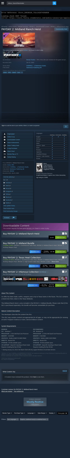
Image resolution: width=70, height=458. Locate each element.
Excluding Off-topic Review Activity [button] (32, 423)
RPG (9, 73)
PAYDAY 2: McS (45, 263)
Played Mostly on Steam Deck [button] (10, 426)
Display (51, 417)
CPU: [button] (38, 426)
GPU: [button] (44, 426)
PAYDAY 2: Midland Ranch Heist (47, 246)
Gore (19, 73)
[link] (48, 253)
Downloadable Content (42, 28)
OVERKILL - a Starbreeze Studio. (36, 67)
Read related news (9, 209)
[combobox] (30, 3)
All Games (4, 28)
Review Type (6, 417)
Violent (14, 73)
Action (5, 73)
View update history (9, 207)
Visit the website (9, 178)
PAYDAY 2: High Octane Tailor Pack (29, 263)
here (34, 378)
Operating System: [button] (27, 426)
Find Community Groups (11, 212)
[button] (61, 238)
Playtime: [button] (48, 423)
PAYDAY (12, 172)
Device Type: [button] (53, 426)
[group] (35, 425)
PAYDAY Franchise (23, 28)
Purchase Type (18, 417)
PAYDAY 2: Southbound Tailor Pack (25, 246)
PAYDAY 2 (32, 28)
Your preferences (19, 392)
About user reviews (6, 392)
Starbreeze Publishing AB (33, 69)
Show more (55, 263)
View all (65, 372)
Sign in (3, 126)
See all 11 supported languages (45, 149)
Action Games (13, 28)
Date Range (41, 417)
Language (30, 417)
